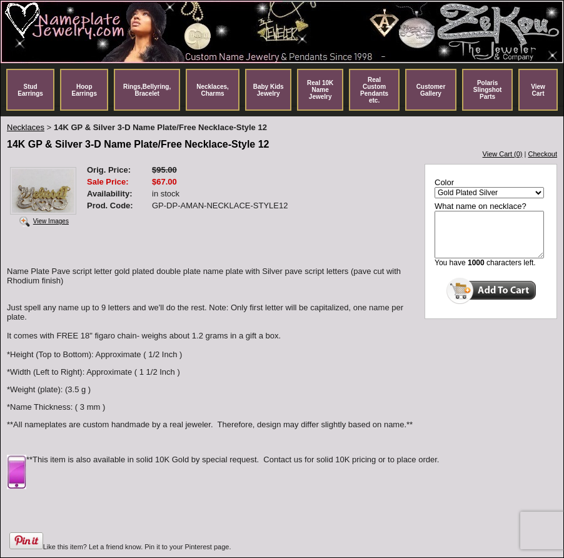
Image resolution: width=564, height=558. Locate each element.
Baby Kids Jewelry (268, 90)
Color (444, 182)
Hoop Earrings (84, 90)
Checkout (542, 154)
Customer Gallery (431, 90)
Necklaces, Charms (212, 90)
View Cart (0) (503, 154)
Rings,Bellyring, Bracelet (147, 90)
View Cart (538, 90)
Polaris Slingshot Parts (487, 89)
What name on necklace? (480, 206)
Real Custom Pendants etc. (374, 90)
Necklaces (25, 127)
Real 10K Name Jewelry (320, 89)
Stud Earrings (30, 90)
